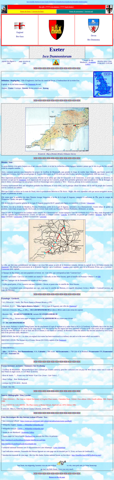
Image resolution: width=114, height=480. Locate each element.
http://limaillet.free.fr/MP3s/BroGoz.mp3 (86, 455)
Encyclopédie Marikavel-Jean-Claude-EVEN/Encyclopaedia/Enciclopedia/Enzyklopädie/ (57, 2)
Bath (3, 217)
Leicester (43, 217)
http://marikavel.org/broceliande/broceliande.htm (18, 444)
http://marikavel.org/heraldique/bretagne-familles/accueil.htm (23, 440)
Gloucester (91, 203)
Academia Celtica (27, 432)
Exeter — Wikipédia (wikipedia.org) (30, 425)
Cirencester (18, 217)
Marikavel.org (30, 436)
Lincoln (64, 215)
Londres (66, 267)
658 (99, 277)
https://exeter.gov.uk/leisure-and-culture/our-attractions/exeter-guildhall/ (46, 421)
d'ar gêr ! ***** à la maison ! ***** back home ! (56, 7)
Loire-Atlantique (59, 448)
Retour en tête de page (57, 477)
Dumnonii (32, 84)
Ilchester (99, 215)
